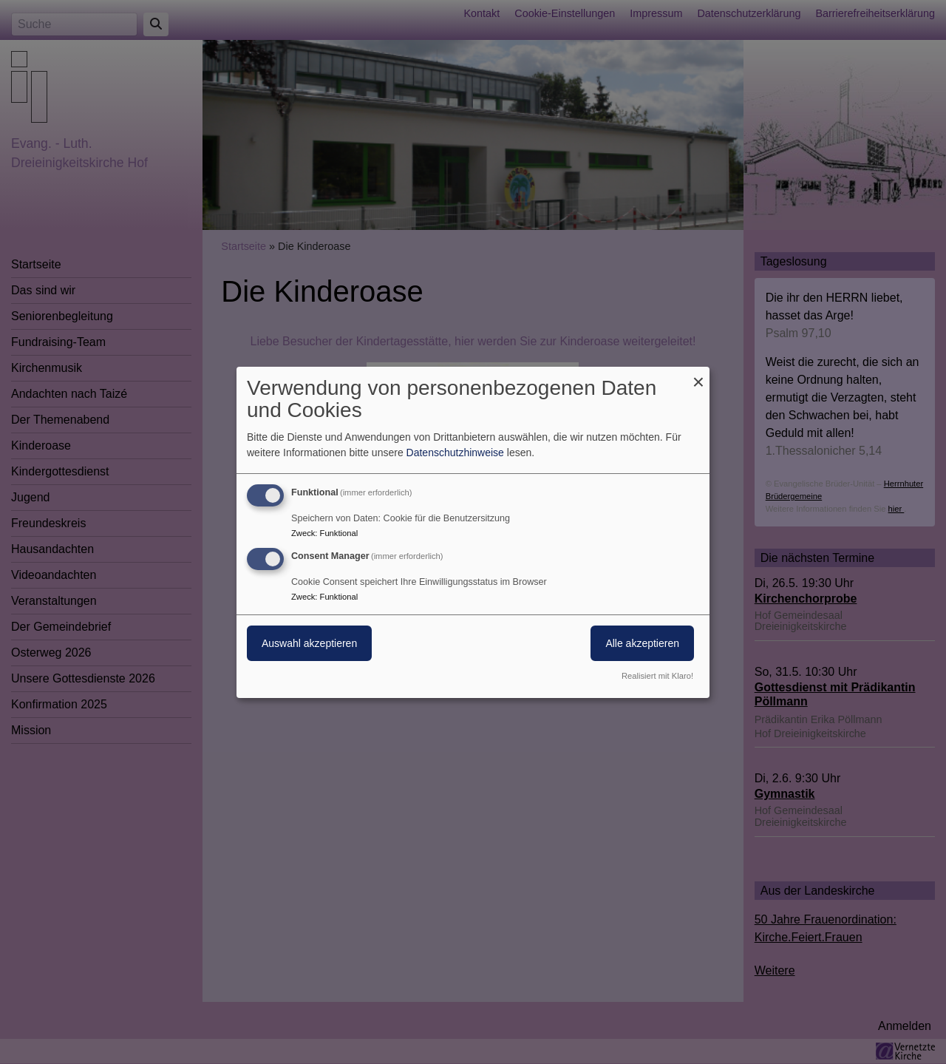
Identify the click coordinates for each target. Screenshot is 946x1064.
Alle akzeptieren (642, 643)
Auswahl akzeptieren (309, 643)
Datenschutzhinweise (455, 452)
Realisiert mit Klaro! (657, 675)
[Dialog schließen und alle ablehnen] (698, 375)
